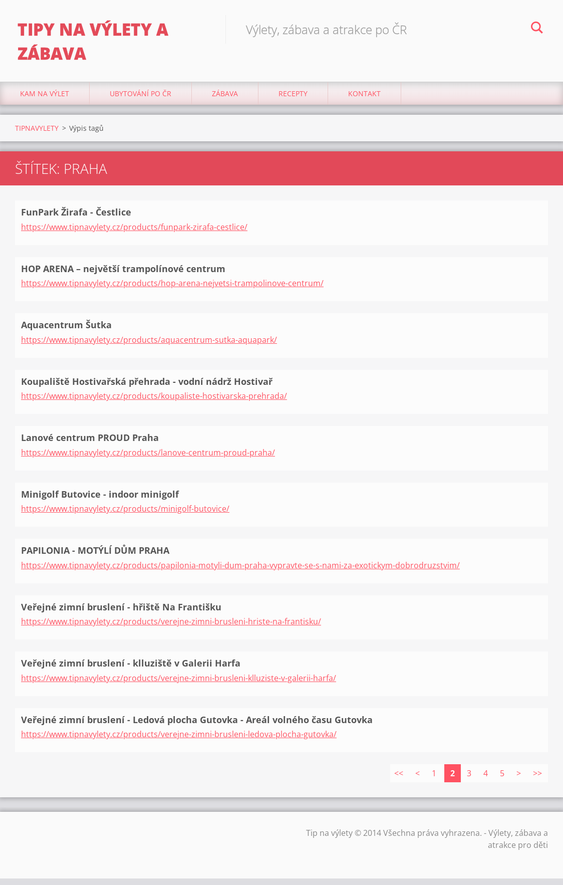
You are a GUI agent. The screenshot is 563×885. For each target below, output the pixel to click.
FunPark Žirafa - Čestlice (76, 218)
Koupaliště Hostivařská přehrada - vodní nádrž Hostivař (146, 387)
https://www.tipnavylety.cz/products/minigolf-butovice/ (125, 515)
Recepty (293, 100)
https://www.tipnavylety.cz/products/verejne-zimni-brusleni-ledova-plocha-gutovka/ (179, 740)
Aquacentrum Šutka (66, 331)
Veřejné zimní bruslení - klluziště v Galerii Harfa (130, 669)
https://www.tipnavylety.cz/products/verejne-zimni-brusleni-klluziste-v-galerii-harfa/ (178, 684)
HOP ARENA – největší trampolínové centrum (123, 275)
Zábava (225, 100)
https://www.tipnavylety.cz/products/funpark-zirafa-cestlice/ (134, 233)
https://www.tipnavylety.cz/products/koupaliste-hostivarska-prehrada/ (154, 402)
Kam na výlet (44, 100)
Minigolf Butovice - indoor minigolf (100, 500)
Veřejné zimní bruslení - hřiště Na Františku (121, 613)
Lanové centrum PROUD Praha (90, 444)
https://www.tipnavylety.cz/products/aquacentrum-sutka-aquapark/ (149, 345)
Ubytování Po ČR (140, 100)
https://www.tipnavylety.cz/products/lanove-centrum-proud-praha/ (148, 458)
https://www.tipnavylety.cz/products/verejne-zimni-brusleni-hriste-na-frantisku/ (171, 627)
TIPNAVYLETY (37, 134)
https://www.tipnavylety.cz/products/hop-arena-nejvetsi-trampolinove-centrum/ (172, 289)
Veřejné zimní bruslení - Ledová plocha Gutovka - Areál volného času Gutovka (197, 726)
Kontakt (364, 100)
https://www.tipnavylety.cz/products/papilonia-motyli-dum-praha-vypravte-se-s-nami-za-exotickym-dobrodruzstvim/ (240, 571)
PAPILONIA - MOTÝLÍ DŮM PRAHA (95, 557)
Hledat (537, 29)
